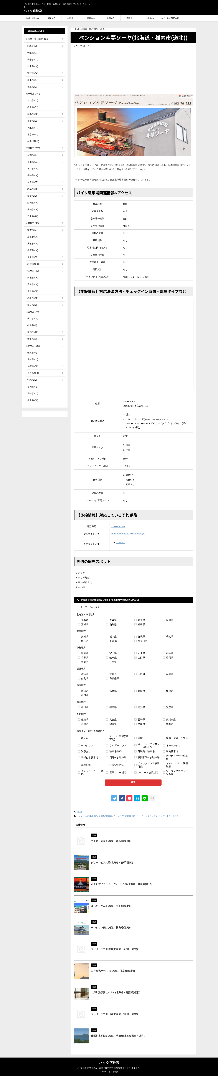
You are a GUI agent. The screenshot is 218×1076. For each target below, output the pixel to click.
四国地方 (130, 18)
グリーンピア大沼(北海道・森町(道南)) (112, 862)
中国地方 (111, 18)
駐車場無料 (92, 816)
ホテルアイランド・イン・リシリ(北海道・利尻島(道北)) (121, 884)
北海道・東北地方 (32, 18)
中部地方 (71, 18)
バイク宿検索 (33, 11)
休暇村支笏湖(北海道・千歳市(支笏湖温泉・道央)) (118, 1036)
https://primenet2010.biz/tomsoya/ (128, 533)
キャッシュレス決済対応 (147, 816)
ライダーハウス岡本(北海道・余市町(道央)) (114, 949)
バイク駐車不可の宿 (170, 18)
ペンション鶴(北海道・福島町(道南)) (110, 927)
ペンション (81, 816)
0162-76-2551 (118, 526)
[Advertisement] (133, 70)
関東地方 (52, 18)
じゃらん (120, 542)
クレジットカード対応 (168, 816)
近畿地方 (91, 18)
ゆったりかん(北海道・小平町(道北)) (110, 906)
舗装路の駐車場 (105, 816)
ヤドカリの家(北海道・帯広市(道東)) (110, 841)
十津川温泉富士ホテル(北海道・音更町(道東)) (115, 992)
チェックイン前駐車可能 (124, 816)
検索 (133, 782)
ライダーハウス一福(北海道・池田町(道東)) (114, 1014)
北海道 (79, 812)
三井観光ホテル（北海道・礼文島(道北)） (113, 971)
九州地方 (150, 18)
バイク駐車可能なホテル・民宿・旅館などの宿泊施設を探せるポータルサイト (109, 1068)
